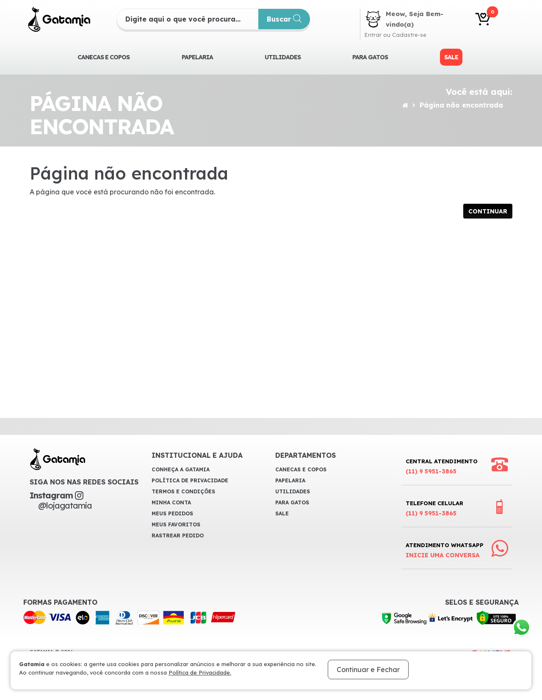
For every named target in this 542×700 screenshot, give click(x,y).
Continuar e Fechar (368, 669)
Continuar (487, 211)
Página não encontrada (461, 105)
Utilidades (283, 57)
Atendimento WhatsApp (445, 551)
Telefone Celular (434, 509)
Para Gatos (370, 57)
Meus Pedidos (172, 513)
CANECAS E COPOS (103, 57)
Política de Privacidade (190, 480)
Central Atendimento (442, 467)
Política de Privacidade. (200, 672)
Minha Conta (171, 502)
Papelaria (197, 57)
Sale (451, 57)
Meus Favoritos (176, 524)
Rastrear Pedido (178, 535)
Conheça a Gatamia (181, 469)
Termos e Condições (183, 491)
